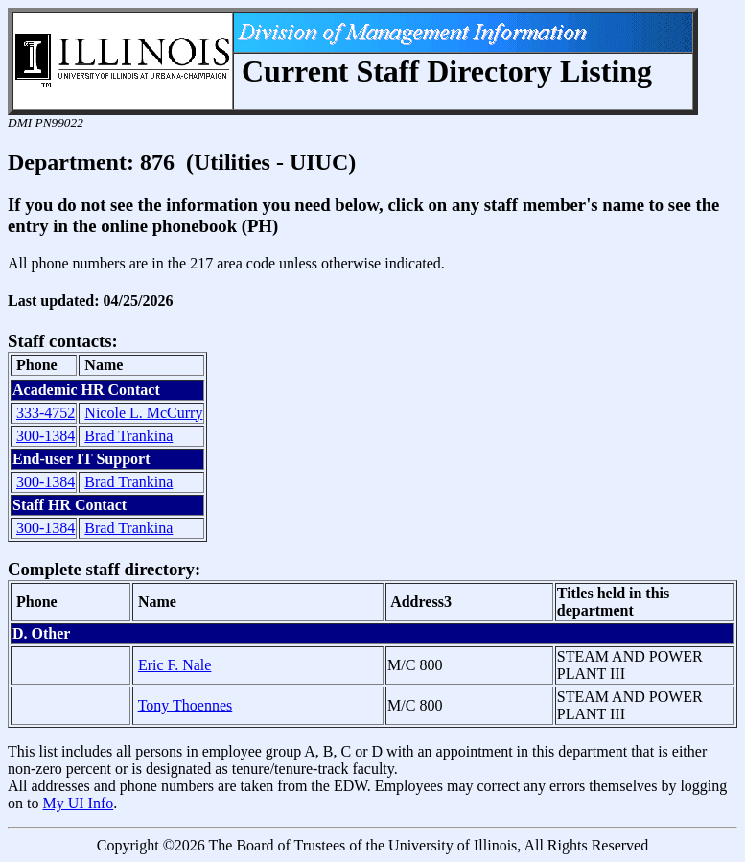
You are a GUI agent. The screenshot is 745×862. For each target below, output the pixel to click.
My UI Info (77, 803)
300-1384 (45, 436)
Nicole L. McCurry (143, 413)
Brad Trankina (128, 436)
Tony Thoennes (185, 705)
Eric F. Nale (174, 665)
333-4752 (45, 413)
